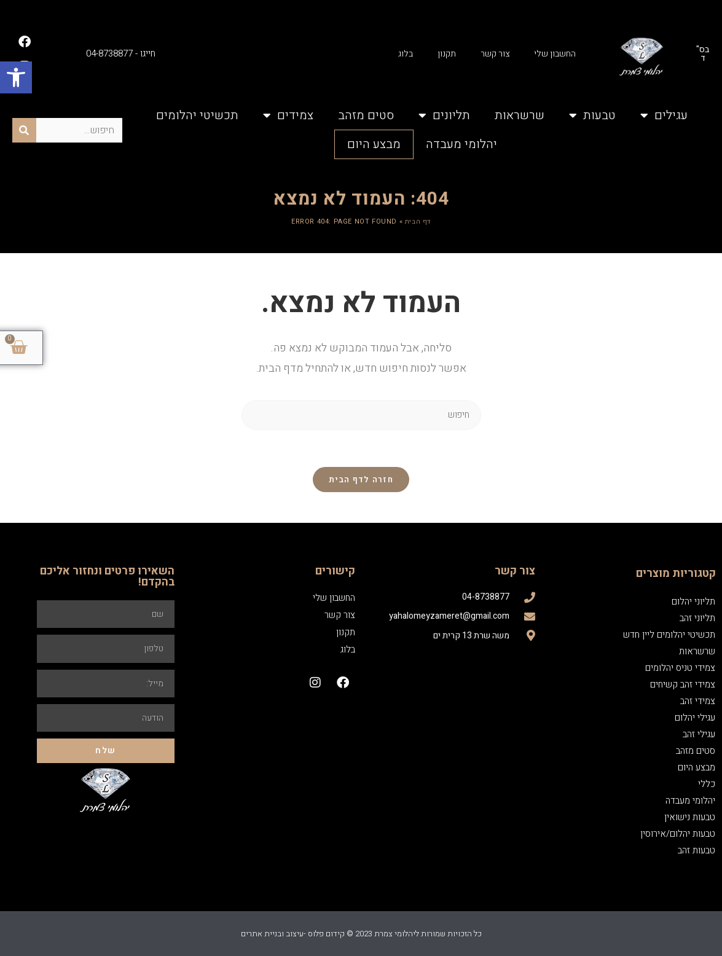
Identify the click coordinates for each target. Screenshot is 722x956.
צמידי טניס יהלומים (680, 668)
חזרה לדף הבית (361, 479)
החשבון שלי (555, 53)
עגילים (664, 115)
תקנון (447, 53)
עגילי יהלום (695, 717)
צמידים (288, 115)
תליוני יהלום (693, 601)
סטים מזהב (366, 115)
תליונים (444, 115)
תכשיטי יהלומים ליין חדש (669, 634)
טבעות (592, 115)
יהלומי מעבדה (461, 144)
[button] (16, 77)
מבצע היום (374, 144)
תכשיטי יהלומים (197, 115)
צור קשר (495, 53)
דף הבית (418, 221)
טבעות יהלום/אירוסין (677, 833)
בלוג (405, 53)
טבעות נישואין (689, 817)
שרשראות (519, 115)
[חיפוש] (24, 130)
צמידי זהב (697, 701)
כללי (706, 784)
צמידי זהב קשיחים (682, 684)
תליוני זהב (697, 618)
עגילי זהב (699, 734)
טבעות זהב (696, 850)
